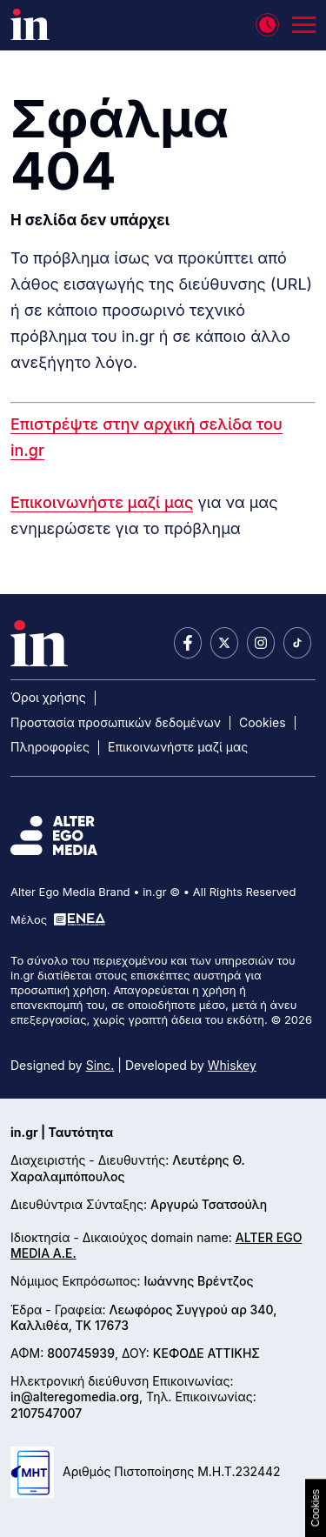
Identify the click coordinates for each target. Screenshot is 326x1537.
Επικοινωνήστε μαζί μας (101, 502)
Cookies (262, 722)
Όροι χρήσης (48, 697)
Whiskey (232, 1065)
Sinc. (100, 1065)
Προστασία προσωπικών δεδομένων (115, 722)
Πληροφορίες (50, 746)
